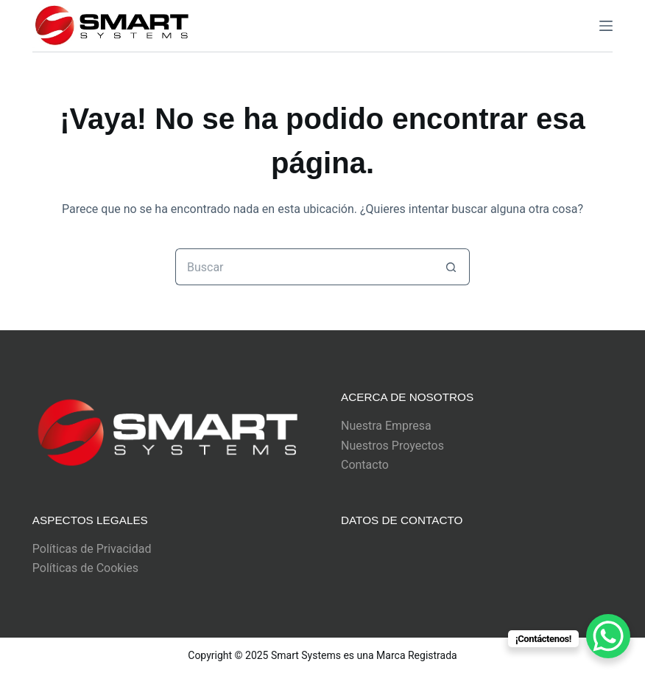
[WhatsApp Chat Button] (608, 636)
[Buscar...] (304, 266)
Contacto (365, 465)
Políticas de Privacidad (92, 549)
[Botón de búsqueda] (451, 266)
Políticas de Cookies (85, 568)
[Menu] (606, 25)
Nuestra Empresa (386, 426)
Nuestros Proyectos (392, 446)
